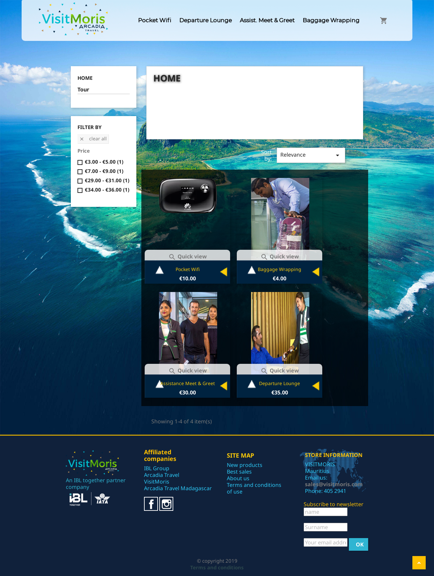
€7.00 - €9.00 (104, 171)
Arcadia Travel (161, 475)
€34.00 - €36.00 (107, 189)
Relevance (310, 155)
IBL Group (156, 468)
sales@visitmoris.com (334, 484)
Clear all (93, 138)
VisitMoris (156, 481)
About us (238, 478)
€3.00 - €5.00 (104, 161)
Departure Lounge (205, 20)
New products (244, 465)
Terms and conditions (217, 567)
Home (84, 77)
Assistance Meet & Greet (187, 383)
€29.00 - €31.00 (107, 180)
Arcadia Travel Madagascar (178, 488)
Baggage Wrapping (331, 20)
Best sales (239, 471)
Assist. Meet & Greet (267, 20)
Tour (83, 89)
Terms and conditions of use (254, 488)
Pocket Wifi (154, 20)
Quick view (187, 256)
